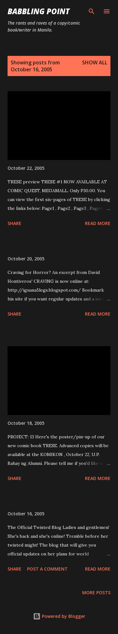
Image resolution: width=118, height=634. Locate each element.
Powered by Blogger (59, 616)
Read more (97, 223)
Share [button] (14, 223)
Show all (94, 62)
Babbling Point (39, 11)
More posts (96, 592)
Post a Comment (47, 569)
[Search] (91, 11)
